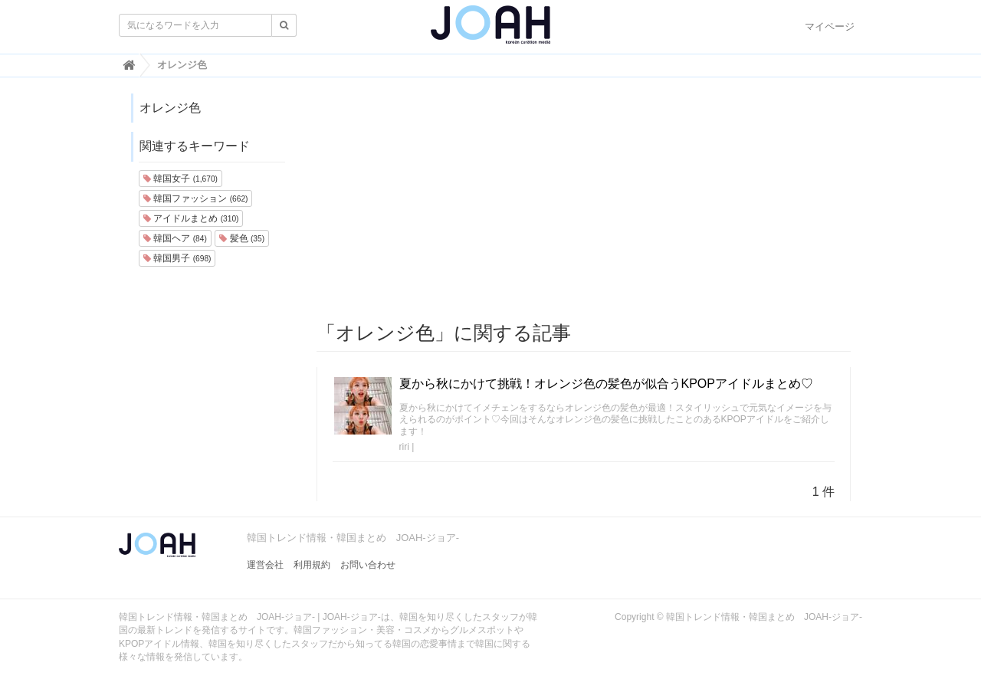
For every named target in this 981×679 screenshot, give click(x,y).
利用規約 (312, 564)
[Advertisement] (584, 200)
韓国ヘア (175, 238)
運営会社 (265, 564)
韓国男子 (177, 258)
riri (404, 446)
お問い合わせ (367, 564)
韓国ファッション (195, 198)
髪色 (241, 238)
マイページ (830, 26)
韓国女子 (180, 178)
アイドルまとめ (190, 218)
